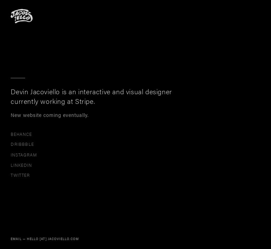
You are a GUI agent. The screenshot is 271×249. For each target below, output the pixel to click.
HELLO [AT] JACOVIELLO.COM (53, 238)
